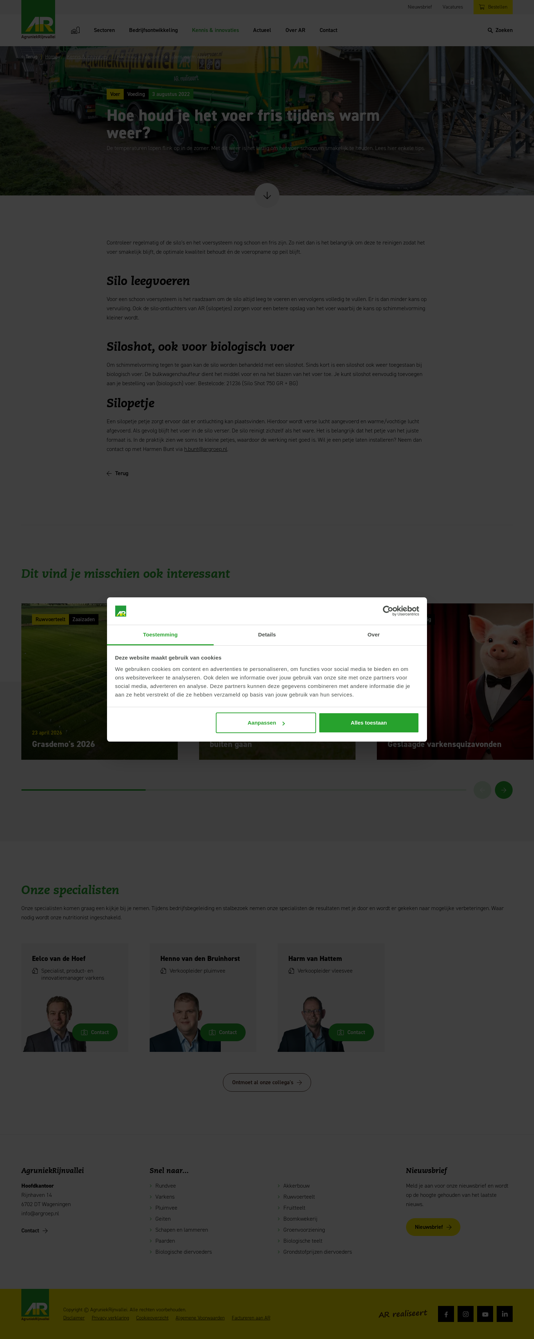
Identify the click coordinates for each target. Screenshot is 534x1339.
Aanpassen (266, 723)
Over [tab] (374, 634)
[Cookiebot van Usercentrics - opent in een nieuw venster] (388, 611)
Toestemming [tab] (160, 634)
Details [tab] (267, 634)
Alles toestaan (369, 723)
